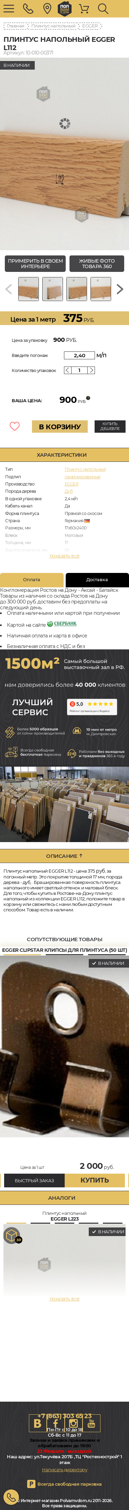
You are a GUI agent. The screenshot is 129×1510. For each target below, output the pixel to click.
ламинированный (82, 476)
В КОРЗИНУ (60, 427)
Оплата (31, 579)
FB (56, 1423)
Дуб (69, 491)
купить (94, 1180)
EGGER (90, 25)
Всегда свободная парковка (69, 1484)
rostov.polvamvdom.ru (65, 8)
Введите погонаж (30, 355)
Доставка (97, 579)
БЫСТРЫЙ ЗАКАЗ (34, 1180)
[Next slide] (120, 289)
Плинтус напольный (53, 25)
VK (38, 1423)
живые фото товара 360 (97, 264)
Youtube (91, 1423)
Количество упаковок (34, 370)
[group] (64, 154)
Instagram (74, 1423)
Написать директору (64, 1469)
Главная (15, 25)
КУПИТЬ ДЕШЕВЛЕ (110, 426)
